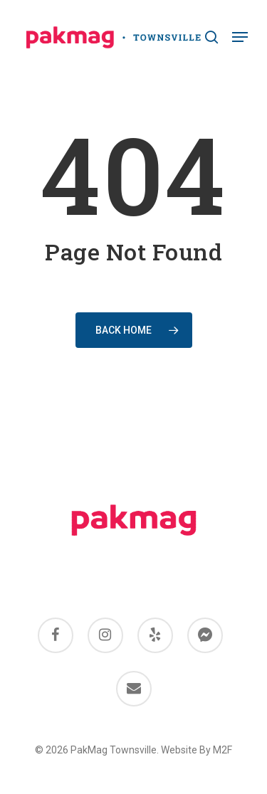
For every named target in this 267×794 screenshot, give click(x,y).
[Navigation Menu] (240, 37)
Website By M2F (196, 750)
